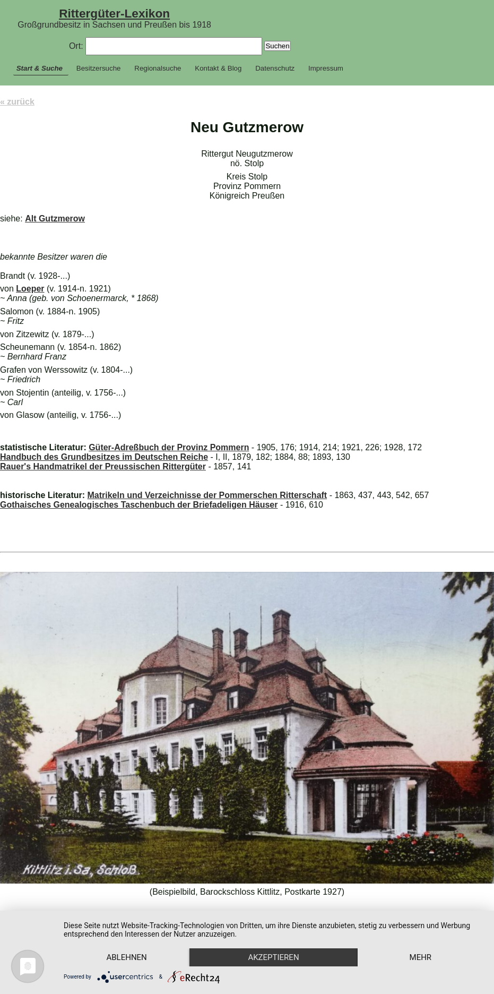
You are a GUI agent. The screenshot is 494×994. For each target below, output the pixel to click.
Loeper (30, 288)
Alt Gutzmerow (55, 218)
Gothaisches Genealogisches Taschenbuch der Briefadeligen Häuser (139, 504)
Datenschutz (274, 68)
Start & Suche (39, 68)
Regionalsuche (157, 68)
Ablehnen (126, 957)
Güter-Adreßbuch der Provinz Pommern (169, 447)
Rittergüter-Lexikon (114, 13)
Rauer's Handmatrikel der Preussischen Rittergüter (103, 466)
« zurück (17, 101)
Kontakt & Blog (218, 68)
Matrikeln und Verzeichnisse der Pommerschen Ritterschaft (207, 495)
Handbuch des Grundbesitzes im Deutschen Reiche (104, 456)
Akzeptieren (273, 957)
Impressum (325, 68)
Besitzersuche (98, 68)
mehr (421, 957)
